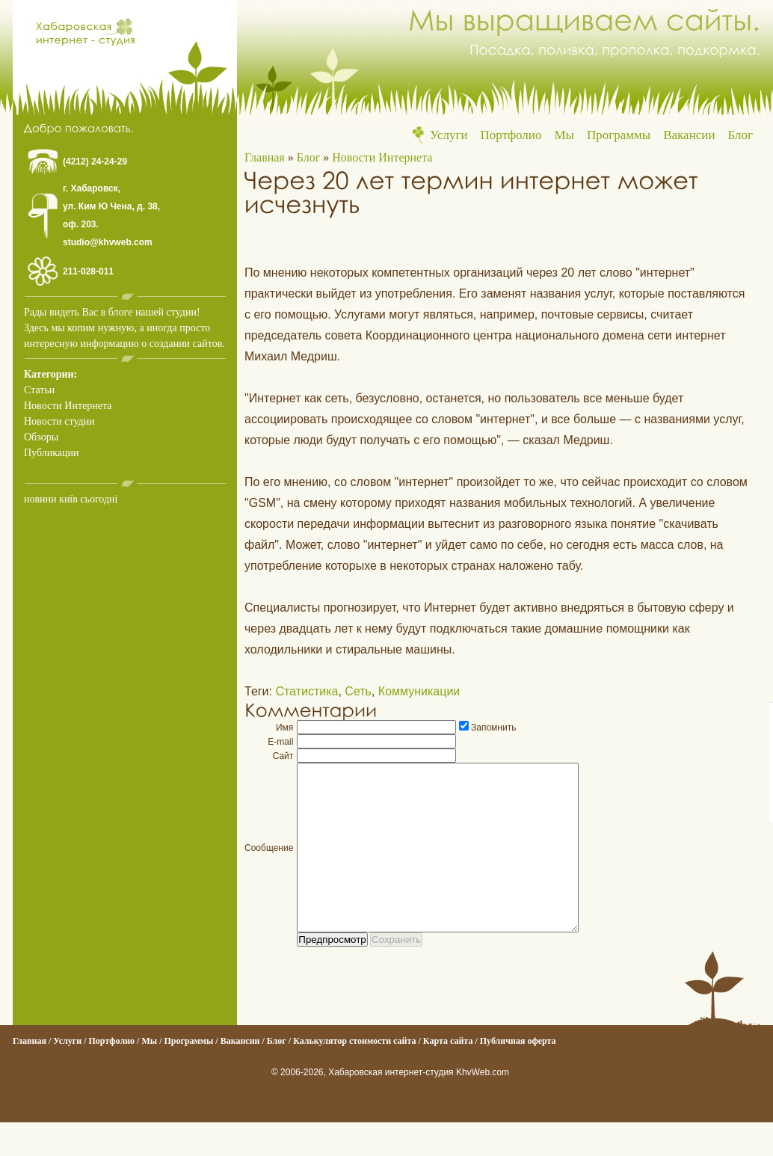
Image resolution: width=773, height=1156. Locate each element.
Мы (564, 135)
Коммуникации (419, 691)
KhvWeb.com (482, 1106)
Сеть (358, 691)
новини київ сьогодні (70, 499)
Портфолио (511, 135)
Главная (264, 157)
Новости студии (59, 421)
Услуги (449, 135)
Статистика (306, 691)
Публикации (51, 452)
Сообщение (268, 864)
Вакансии (689, 135)
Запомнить (493, 727)
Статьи (39, 390)
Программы (618, 135)
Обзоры (41, 437)
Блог (741, 135)
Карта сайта (448, 1074)
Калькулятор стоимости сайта (354, 1074)
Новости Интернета (67, 405)
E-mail (280, 742)
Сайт (283, 756)
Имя (284, 727)
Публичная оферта (518, 1074)
